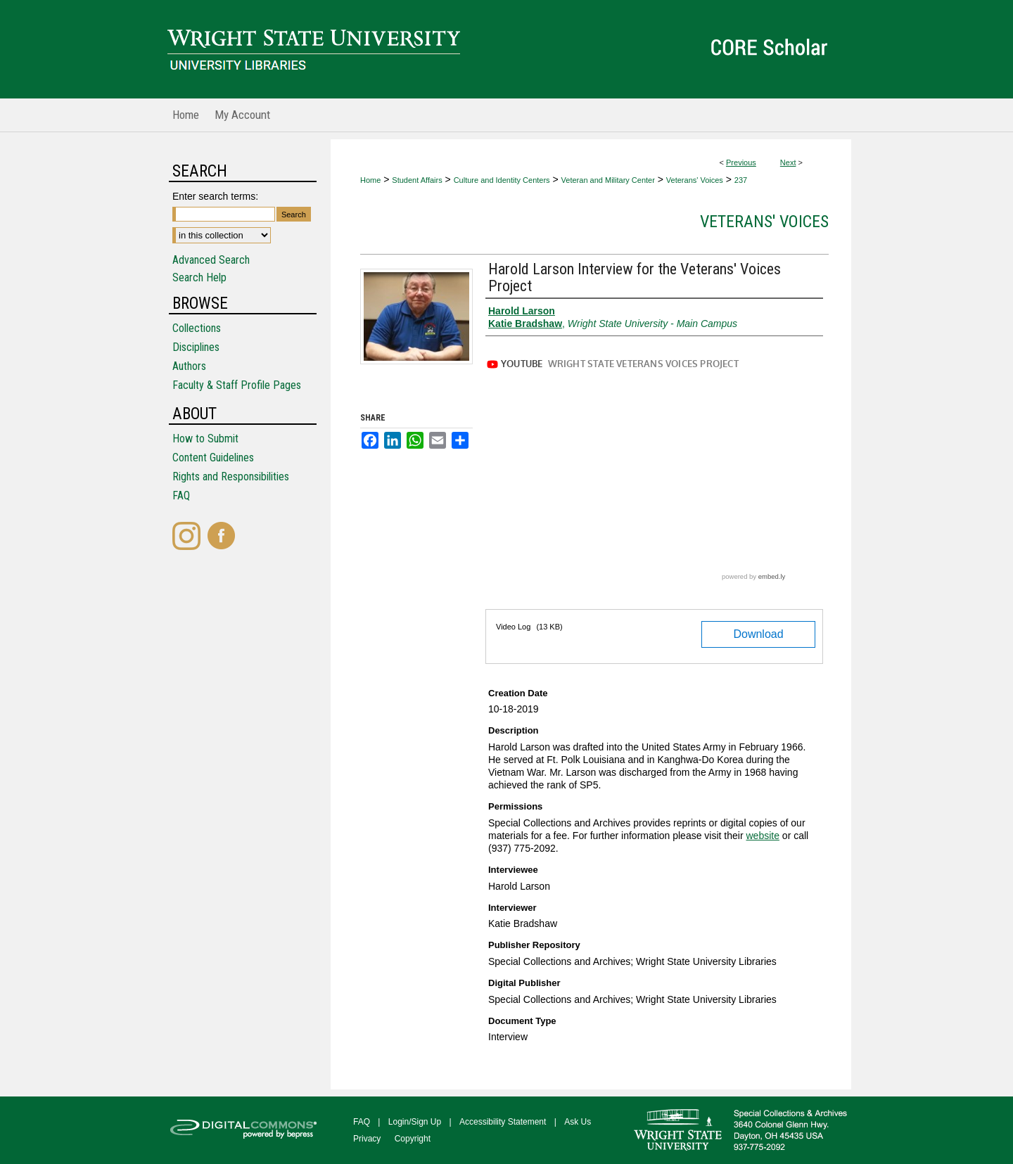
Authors (189, 366)
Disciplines (195, 347)
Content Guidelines (213, 457)
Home (370, 180)
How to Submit (205, 438)
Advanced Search (211, 260)
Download (758, 634)
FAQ (181, 495)
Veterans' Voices (694, 180)
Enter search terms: (215, 196)
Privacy (367, 1139)
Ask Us (577, 1122)
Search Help (199, 277)
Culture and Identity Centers (502, 180)
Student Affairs (417, 180)
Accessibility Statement (502, 1122)
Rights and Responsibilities (230, 476)
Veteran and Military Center (608, 180)
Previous (741, 162)
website (762, 835)
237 (740, 180)
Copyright (413, 1139)
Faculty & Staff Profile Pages (236, 385)
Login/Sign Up (414, 1122)
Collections (196, 328)
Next (788, 162)
